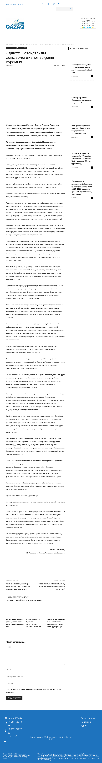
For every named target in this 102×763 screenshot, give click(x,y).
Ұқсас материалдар (18, 597)
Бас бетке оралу (12, 44)
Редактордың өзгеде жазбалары (24, 600)
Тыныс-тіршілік (21, 48)
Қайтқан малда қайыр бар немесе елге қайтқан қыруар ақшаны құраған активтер (18, 586)
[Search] (70, 9)
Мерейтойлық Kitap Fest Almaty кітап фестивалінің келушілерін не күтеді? (52, 586)
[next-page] (36, 631)
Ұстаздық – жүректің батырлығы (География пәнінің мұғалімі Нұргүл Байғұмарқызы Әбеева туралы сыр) (81, 158)
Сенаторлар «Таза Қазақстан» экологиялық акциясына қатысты (81, 100)
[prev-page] (33, 631)
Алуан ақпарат (25, 44)
